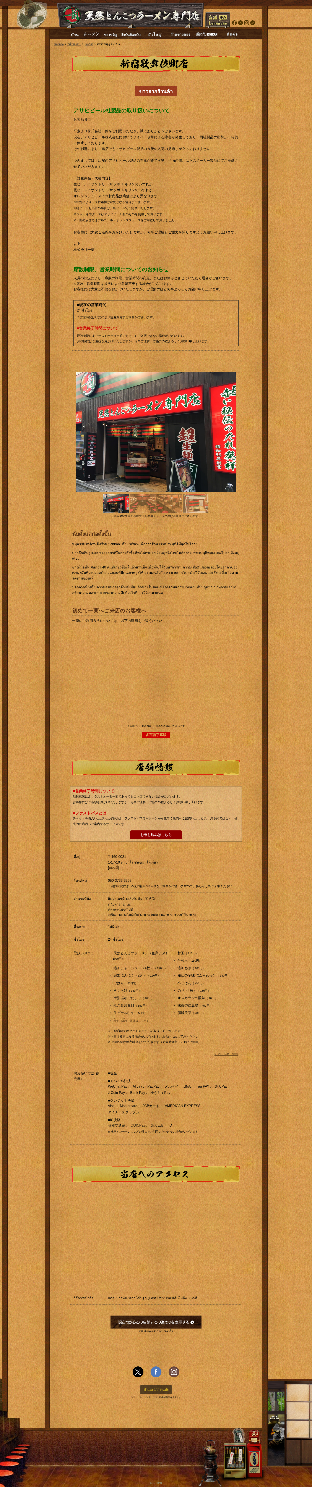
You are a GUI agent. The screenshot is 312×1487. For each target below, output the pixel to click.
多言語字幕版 (156, 735)
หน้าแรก (59, 44)
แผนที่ (113, 868)
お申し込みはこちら (156, 835)
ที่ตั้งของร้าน (74, 44)
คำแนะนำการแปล (156, 1389)
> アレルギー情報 (226, 1054)
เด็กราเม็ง (131, 1020)
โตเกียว (89, 44)
